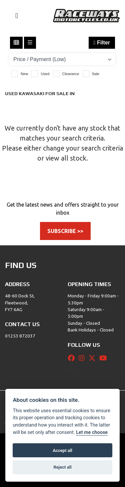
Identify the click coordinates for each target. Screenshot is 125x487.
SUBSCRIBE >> (65, 231)
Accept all (62, 450)
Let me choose (92, 432)
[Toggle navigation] (13, 16)
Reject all (62, 467)
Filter (102, 42)
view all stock (66, 158)
